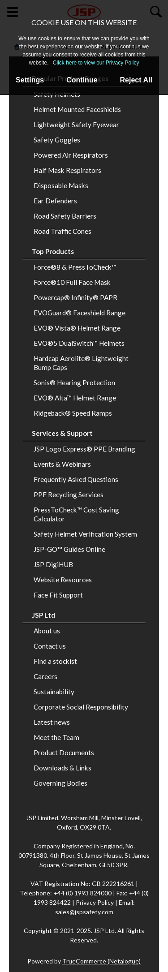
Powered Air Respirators (71, 155)
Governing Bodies (60, 783)
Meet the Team (56, 737)
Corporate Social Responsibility (81, 707)
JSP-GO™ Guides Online (69, 549)
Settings (30, 80)
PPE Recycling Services (68, 494)
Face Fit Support (58, 595)
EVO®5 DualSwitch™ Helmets (79, 343)
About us (47, 631)
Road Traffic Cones (62, 231)
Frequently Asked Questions (76, 479)
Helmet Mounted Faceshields (77, 109)
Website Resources (63, 580)
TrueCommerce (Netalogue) (101, 961)
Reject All (136, 80)
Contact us (50, 646)
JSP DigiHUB (53, 564)
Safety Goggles (57, 140)
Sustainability (54, 692)
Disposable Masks (61, 185)
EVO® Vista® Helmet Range (77, 328)
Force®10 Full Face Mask (72, 282)
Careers (45, 676)
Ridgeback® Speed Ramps (73, 413)
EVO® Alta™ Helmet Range (75, 398)
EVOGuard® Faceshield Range (79, 313)
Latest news (52, 722)
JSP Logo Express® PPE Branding (84, 449)
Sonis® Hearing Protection (74, 382)
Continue (81, 80)
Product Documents (64, 752)
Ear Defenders (55, 201)
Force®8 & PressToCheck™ (75, 267)
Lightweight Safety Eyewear (76, 124)
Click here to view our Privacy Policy (96, 63)
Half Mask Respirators (67, 170)
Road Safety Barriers (65, 216)
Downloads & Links (62, 768)
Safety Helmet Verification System (85, 534)
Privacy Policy (95, 902)
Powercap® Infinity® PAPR (75, 297)
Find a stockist (55, 661)
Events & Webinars (62, 464)
